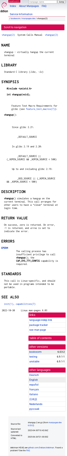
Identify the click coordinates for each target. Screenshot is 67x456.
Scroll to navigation (15, 27)
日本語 (33, 399)
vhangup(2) (8, 34)
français (34, 389)
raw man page (37, 329)
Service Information (21, 14)
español (33, 384)
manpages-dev (28, 18)
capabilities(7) (25, 304)
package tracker (38, 325)
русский (34, 408)
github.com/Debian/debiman (41, 448)
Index (13, 6)
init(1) (8, 304)
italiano (33, 394)
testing (33, 356)
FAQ (44, 6)
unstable (34, 361)
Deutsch (34, 375)
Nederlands (36, 404)
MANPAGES (14, 1)
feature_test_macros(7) (40, 109)
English (33, 379)
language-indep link (40, 320)
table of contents (41, 338)
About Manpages (29, 6)
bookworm (15, 18)
